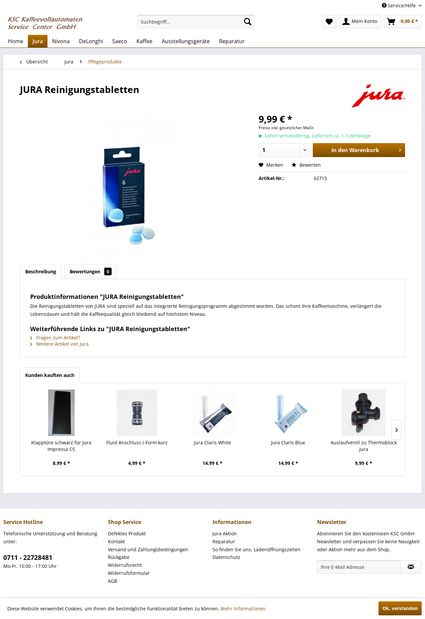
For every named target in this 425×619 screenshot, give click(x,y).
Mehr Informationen (243, 608)
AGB (112, 581)
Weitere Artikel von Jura (59, 344)
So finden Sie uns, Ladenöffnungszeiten (256, 549)
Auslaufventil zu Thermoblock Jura (364, 445)
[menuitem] (196, 21)
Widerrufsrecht (125, 565)
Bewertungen (91, 271)
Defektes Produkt (127, 533)
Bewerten (306, 165)
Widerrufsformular (129, 573)
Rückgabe (118, 557)
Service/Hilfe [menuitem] (399, 5)
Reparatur (223, 541)
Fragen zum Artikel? (55, 337)
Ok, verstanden (400, 608)
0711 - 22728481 (27, 557)
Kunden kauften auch (49, 375)
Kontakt (116, 541)
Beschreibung (40, 271)
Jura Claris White (212, 442)
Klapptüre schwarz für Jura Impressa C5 (61, 445)
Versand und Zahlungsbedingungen (148, 549)
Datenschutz (226, 557)
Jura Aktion (224, 533)
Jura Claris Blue (288, 442)
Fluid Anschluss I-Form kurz (137, 442)
